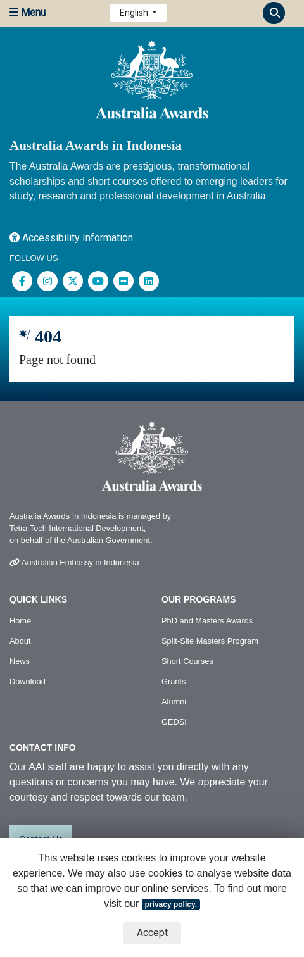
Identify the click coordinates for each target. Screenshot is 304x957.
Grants (174, 681)
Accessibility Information (71, 238)
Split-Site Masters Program (210, 641)
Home (20, 620)
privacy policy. (171, 904)
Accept (152, 933)
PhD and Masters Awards (207, 620)
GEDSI (174, 722)
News (20, 661)
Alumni (174, 701)
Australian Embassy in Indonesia (74, 562)
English (135, 13)
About (20, 641)
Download (28, 681)
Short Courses (187, 661)
